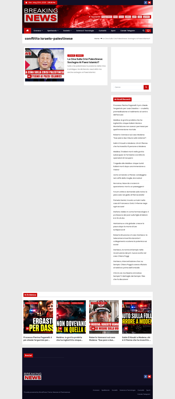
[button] (143, 30)
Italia (115, 17)
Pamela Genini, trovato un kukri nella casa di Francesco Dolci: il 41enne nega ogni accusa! (130, 203)
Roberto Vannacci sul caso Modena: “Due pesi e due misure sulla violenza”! (102, 340)
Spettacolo (52, 31)
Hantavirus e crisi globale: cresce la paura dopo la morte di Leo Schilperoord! (128, 226)
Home (96, 38)
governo (146, 17)
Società (67, 31)
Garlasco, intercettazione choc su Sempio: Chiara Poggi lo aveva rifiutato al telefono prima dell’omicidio (130, 264)
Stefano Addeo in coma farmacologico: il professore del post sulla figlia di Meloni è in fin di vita (131, 215)
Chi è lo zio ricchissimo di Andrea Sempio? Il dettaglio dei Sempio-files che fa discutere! (129, 276)
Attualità (71, 55)
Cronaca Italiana (31, 303)
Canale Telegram (127, 31)
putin (134, 17)
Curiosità (102, 31)
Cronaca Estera (64, 303)
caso (140, 17)
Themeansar (65, 392)
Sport (113, 31)
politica (128, 17)
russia (121, 17)
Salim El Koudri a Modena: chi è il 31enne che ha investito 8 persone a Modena (136, 340)
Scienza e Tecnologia (85, 31)
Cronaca (38, 31)
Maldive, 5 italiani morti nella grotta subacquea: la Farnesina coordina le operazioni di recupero (129, 154)
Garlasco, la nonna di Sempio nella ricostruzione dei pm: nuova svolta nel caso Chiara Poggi (129, 253)
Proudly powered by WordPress (35, 392)
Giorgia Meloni (107, 17)
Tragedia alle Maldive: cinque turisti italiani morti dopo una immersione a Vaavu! (129, 166)
